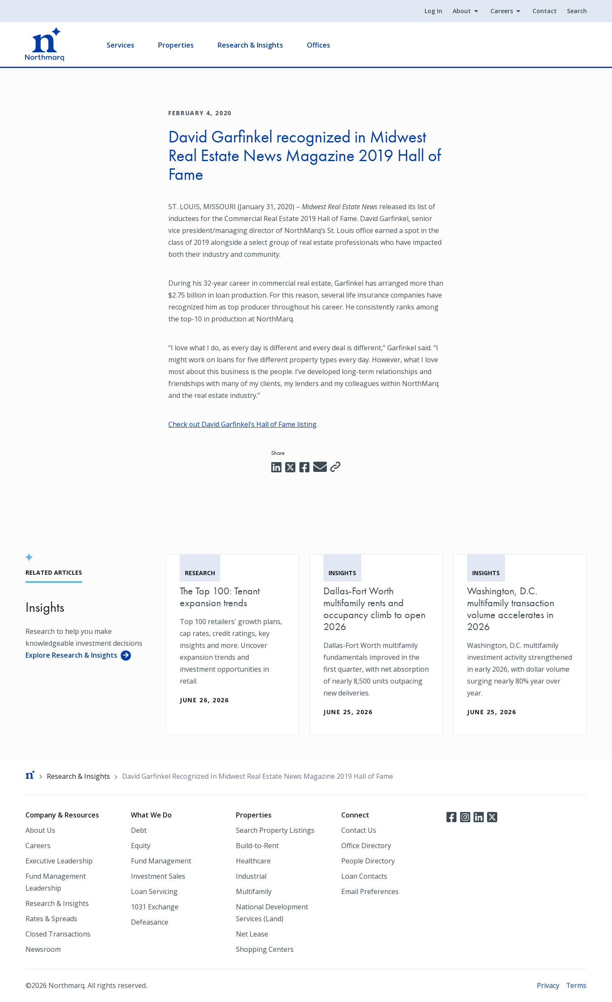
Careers (501, 11)
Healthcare (253, 861)
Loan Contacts (364, 876)
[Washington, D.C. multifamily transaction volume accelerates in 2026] (519, 644)
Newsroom (43, 949)
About (461, 11)
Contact (544, 11)
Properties (176, 45)
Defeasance (149, 922)
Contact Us (358, 830)
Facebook (451, 817)
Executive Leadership (59, 861)
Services (121, 45)
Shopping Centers (265, 949)
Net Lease (252, 934)
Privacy (547, 985)
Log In (433, 11)
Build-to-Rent (257, 845)
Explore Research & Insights (71, 654)
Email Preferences (370, 891)
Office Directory (366, 845)
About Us (40, 830)
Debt (139, 830)
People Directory (368, 861)
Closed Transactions (58, 934)
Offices (319, 45)
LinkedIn (478, 817)
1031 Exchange (154, 906)
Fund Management (161, 861)
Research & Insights (250, 45)
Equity (140, 845)
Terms (576, 985)
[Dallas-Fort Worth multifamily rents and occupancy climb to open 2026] (376, 644)
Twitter (492, 817)
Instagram (465, 817)
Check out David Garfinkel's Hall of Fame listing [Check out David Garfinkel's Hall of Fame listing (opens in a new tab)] (243, 424)
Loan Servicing (154, 891)
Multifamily (254, 891)
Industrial (251, 876)
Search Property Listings (275, 830)
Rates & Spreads (51, 918)
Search (576, 11)
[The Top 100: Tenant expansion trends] (232, 638)
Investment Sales (158, 876)
